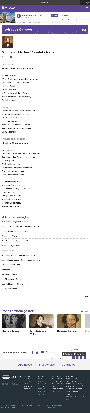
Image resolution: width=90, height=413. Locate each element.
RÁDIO (26, 384)
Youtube (13, 384)
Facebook (3, 384)
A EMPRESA (70, 376)
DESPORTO (27, 379)
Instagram (10, 384)
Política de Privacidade (10, 405)
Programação (23, 364)
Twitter (6, 384)
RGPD (68, 394)
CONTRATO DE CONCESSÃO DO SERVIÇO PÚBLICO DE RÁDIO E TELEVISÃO (75, 388)
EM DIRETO (41, 379)
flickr (17, 384)
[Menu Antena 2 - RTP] (88, 8)
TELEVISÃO (27, 381)
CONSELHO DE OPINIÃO (73, 384)
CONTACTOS (56, 376)
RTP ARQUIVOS (29, 386)
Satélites (55, 391)
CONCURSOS (42, 386)
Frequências (47, 364)
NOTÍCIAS (27, 376)
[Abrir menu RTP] (45, 2)
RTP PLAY (41, 376)
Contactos (68, 364)
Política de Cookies (27, 405)
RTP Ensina (28, 389)
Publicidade (15, 407)
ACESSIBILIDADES (58, 389)
